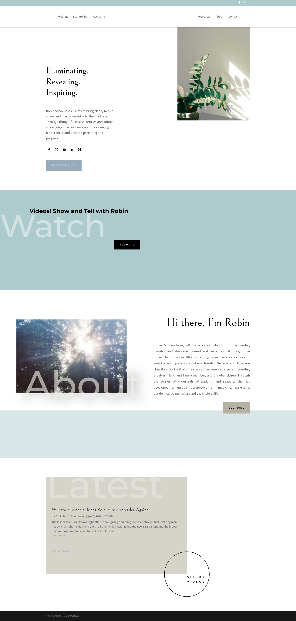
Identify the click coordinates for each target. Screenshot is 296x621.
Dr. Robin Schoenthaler (70, 516)
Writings (60, 16)
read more (58, 535)
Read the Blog (64, 165)
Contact (235, 16)
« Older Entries (61, 551)
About (222, 16)
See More (127, 245)
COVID (109, 516)
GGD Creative (70, 616)
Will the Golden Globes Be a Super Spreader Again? (100, 510)
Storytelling (78, 16)
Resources (206, 16)
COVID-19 (97, 16)
